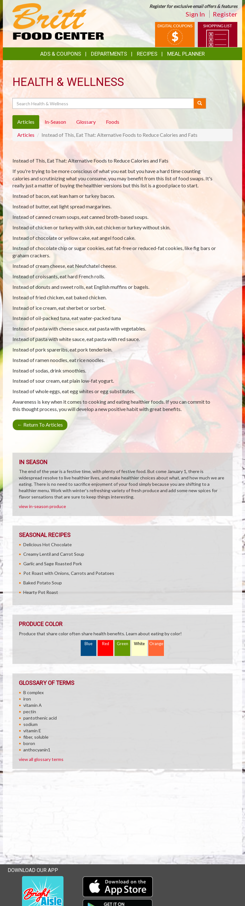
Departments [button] (109, 54)
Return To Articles (40, 425)
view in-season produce (42, 506)
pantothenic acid (40, 718)
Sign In (195, 14)
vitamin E (32, 730)
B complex (33, 692)
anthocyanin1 (36, 749)
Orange (156, 643)
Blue (89, 643)
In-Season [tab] (55, 122)
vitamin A (32, 705)
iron (27, 698)
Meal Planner (186, 54)
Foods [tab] (112, 122)
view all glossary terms (41, 759)
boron (29, 743)
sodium (30, 724)
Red (105, 643)
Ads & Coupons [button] (60, 54)
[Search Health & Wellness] (103, 103)
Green (122, 643)
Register (225, 14)
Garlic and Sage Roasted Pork (52, 563)
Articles (25, 135)
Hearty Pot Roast (40, 592)
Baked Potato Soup (42, 582)
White (139, 643)
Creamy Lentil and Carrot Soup (53, 554)
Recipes (147, 54)
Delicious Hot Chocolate (47, 544)
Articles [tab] (25, 122)
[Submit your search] (200, 103)
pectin (29, 711)
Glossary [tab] (86, 122)
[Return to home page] (58, 21)
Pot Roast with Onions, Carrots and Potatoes (68, 573)
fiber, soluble (35, 737)
